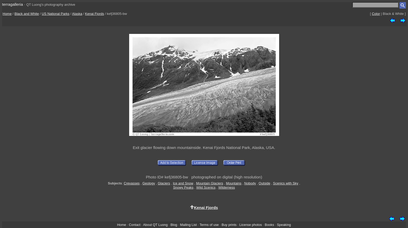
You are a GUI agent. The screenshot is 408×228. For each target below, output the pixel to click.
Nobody (250, 183)
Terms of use (209, 225)
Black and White (27, 14)
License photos (250, 225)
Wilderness (226, 187)
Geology (148, 183)
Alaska (77, 14)
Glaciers (164, 183)
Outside (264, 183)
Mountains (234, 183)
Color (376, 14)
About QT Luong (155, 225)
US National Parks (55, 14)
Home (7, 14)
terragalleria (12, 4)
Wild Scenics (206, 187)
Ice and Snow (183, 183)
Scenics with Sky (285, 183)
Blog (174, 225)
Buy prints (229, 225)
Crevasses (132, 183)
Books (269, 225)
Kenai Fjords (94, 14)
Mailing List (188, 225)
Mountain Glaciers (209, 183)
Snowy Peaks (183, 187)
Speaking (284, 225)
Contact (134, 225)
